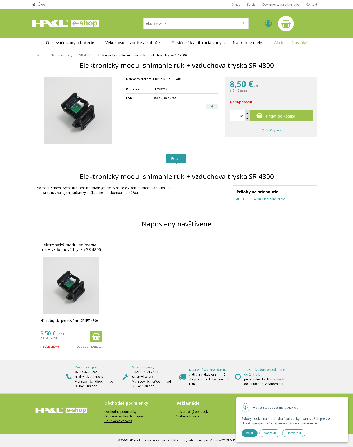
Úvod (42, 4)
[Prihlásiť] (268, 23)
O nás (236, 4)
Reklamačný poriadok (192, 411)
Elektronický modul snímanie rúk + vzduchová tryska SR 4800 (70, 247)
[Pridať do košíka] (271, 115)
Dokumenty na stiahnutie (280, 4)
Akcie (279, 42)
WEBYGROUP (227, 440)
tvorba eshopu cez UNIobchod (166, 440)
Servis (251, 4)
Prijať (249, 433)
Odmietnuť (293, 433)
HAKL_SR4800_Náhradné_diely (262, 199)
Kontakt (311, 4)
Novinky (299, 42)
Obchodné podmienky (120, 411)
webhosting (195, 440)
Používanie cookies (118, 421)
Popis (176, 158)
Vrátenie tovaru (187, 416)
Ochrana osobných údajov (123, 416)
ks (242, 116)
